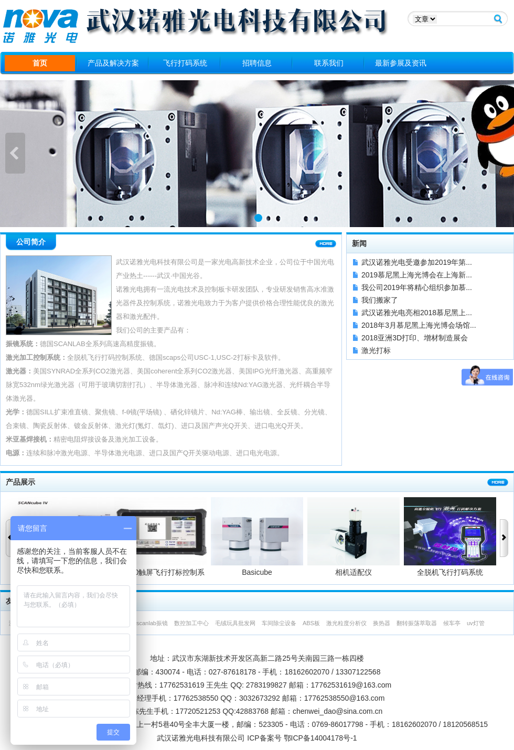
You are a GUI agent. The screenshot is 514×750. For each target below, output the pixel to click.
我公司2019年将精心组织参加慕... (416, 287)
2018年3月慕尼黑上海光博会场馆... (418, 325)
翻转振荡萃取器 (417, 623)
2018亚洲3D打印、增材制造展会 (414, 338)
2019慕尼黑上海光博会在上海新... (416, 275)
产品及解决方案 (113, 63)
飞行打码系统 (185, 63)
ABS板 (311, 623)
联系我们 (329, 63)
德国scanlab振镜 (146, 623)
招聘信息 (257, 63)
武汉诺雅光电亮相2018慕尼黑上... (416, 312)
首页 (40, 63)
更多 (325, 244)
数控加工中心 (191, 623)
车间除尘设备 (279, 623)
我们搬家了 (379, 300)
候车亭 (452, 623)
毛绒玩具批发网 (235, 623)
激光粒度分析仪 (346, 623)
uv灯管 (476, 623)
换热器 (381, 623)
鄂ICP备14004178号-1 (320, 738)
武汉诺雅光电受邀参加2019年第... (416, 262)
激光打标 (376, 350)
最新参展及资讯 (400, 63)
